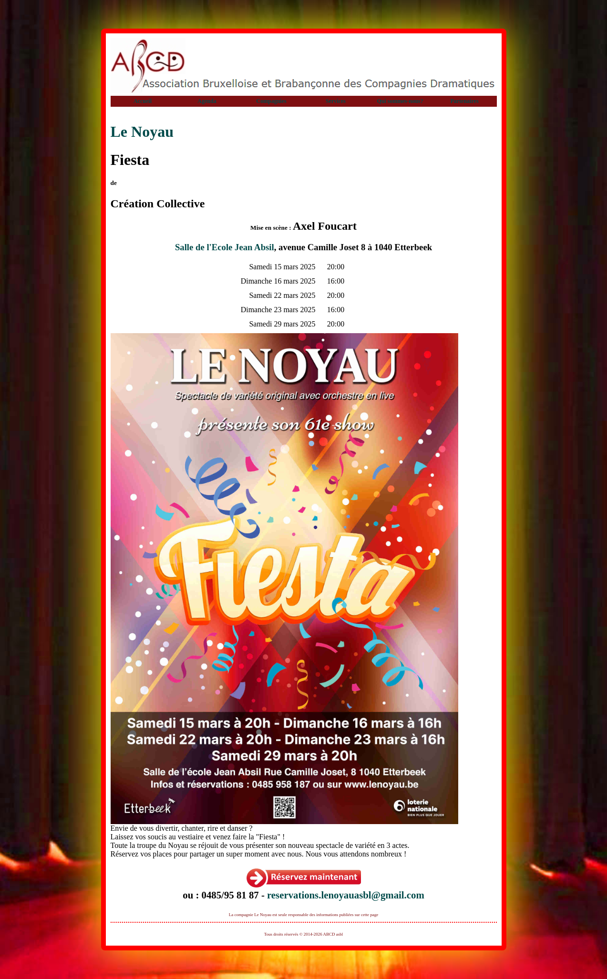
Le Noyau (142, 131)
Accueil (143, 101)
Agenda (206, 101)
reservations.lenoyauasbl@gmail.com (345, 894)
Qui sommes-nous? (400, 101)
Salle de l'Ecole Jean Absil (224, 247)
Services (336, 101)
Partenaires (464, 101)
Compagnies (271, 101)
